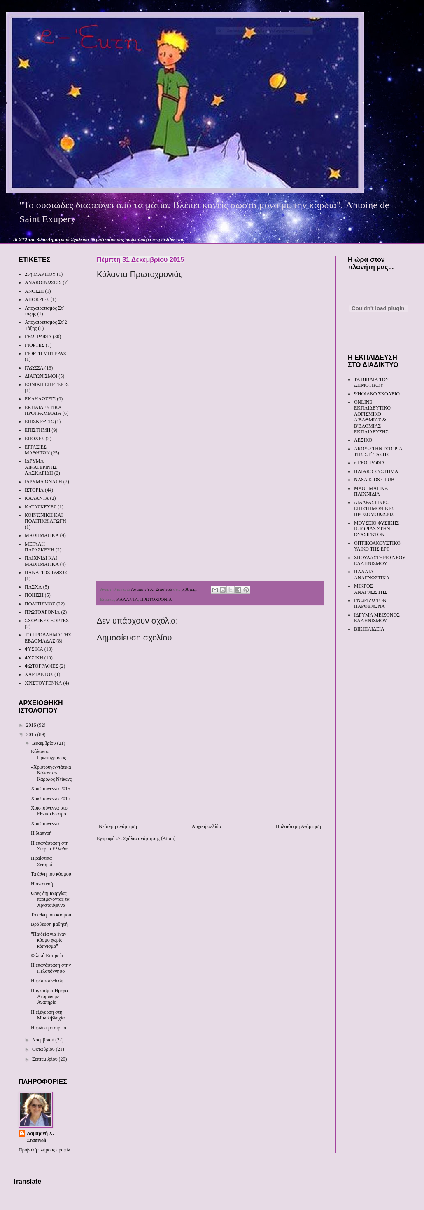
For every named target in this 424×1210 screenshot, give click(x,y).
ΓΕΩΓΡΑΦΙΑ (38, 336)
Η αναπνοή (42, 884)
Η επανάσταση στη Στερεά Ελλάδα (50, 846)
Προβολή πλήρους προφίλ (44, 1150)
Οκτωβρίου (44, 1049)
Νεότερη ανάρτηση (118, 826)
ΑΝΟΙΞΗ (34, 291)
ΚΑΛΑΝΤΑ (127, 599)
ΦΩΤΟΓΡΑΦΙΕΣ (41, 666)
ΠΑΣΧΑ (33, 587)
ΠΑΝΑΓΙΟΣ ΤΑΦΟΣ (46, 572)
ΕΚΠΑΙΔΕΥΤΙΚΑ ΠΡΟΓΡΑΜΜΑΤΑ (43, 410)
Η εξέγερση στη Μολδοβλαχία (48, 1015)
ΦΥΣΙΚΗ (34, 658)
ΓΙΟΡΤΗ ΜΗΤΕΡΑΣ (45, 353)
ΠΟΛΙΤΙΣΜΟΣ (40, 604)
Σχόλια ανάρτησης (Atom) (149, 838)
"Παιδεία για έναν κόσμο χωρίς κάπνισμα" (48, 940)
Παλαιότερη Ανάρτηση (298, 826)
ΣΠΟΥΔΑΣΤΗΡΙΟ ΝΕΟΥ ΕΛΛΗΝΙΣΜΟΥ (379, 560)
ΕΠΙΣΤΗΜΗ (37, 430)
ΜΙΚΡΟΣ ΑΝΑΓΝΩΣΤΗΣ (370, 589)
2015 (31, 734)
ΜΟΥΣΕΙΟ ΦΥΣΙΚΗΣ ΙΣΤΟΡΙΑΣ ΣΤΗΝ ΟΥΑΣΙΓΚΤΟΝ (376, 529)
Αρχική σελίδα (206, 826)
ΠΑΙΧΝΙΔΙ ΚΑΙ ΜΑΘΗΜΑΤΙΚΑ (42, 561)
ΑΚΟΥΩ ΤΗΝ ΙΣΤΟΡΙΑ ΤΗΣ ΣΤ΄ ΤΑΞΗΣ (378, 451)
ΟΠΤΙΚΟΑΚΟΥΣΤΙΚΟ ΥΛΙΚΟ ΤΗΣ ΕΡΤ (377, 546)
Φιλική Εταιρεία (47, 955)
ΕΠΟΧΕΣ (34, 438)
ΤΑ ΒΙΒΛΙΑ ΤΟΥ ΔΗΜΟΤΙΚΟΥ (371, 382)
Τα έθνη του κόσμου (51, 874)
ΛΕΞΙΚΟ (363, 440)
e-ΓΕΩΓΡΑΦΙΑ (369, 463)
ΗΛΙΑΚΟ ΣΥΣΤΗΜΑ (376, 471)
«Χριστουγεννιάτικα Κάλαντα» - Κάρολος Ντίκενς (51, 773)
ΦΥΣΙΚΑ (34, 649)
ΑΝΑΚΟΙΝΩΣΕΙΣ (43, 282)
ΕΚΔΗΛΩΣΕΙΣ (40, 399)
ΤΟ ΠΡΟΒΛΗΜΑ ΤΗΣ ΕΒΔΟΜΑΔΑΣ (48, 637)
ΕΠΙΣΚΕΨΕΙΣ (39, 421)
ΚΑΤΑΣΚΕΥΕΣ (40, 507)
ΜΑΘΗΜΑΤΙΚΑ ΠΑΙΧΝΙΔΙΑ (371, 491)
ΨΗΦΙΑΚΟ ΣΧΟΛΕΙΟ (377, 394)
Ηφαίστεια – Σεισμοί (43, 861)
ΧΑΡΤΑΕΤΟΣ (39, 674)
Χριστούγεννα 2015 (50, 788)
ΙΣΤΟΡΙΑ (34, 490)
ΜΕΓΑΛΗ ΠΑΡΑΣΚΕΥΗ (39, 547)
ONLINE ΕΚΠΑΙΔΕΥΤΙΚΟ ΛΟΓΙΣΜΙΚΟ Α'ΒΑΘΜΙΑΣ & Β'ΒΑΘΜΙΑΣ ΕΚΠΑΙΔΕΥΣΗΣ (372, 417)
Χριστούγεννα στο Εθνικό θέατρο (49, 811)
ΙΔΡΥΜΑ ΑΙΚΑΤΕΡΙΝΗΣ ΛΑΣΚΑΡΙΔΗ (41, 467)
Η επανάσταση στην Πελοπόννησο (51, 968)
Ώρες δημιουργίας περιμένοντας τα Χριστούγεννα (50, 899)
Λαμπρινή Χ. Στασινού (40, 1136)
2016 (31, 725)
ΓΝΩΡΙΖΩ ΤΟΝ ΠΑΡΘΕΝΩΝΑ (370, 603)
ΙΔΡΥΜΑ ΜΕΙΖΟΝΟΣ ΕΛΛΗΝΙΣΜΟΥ (377, 618)
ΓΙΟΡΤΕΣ (34, 345)
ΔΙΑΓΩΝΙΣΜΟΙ (41, 376)
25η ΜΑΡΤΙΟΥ (40, 274)
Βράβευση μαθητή (49, 924)
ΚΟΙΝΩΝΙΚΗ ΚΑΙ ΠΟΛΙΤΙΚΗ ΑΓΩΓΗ (45, 518)
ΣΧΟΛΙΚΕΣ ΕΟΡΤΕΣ (47, 621)
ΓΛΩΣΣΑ (34, 368)
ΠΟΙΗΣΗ (34, 595)
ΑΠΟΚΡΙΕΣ (37, 299)
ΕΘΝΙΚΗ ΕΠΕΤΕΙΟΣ (47, 384)
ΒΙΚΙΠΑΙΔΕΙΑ (369, 629)
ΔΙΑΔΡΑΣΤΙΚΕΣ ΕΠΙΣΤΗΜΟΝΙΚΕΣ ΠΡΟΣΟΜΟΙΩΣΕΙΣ (374, 508)
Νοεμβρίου (43, 1040)
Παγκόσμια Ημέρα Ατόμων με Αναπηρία (49, 996)
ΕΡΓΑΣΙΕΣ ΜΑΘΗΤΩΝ (37, 450)
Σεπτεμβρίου (45, 1059)
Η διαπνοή (41, 833)
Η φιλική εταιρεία (48, 1028)
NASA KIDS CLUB (374, 480)
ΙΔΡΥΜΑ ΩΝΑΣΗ (43, 482)
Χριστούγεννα (45, 823)
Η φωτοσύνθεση (47, 981)
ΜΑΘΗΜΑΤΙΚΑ (42, 535)
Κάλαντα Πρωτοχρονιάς (48, 754)
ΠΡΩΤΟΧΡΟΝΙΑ (156, 599)
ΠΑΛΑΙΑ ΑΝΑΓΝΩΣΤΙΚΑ (371, 574)
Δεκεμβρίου (44, 743)
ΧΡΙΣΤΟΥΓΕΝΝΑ (43, 683)
